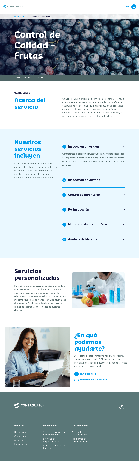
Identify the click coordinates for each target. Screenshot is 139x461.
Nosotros (19, 432)
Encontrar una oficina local (90, 380)
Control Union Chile (21, 16)
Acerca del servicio (22, 78)
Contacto (39, 78)
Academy (19, 440)
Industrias (19, 444)
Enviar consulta (85, 374)
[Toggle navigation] (133, 6)
